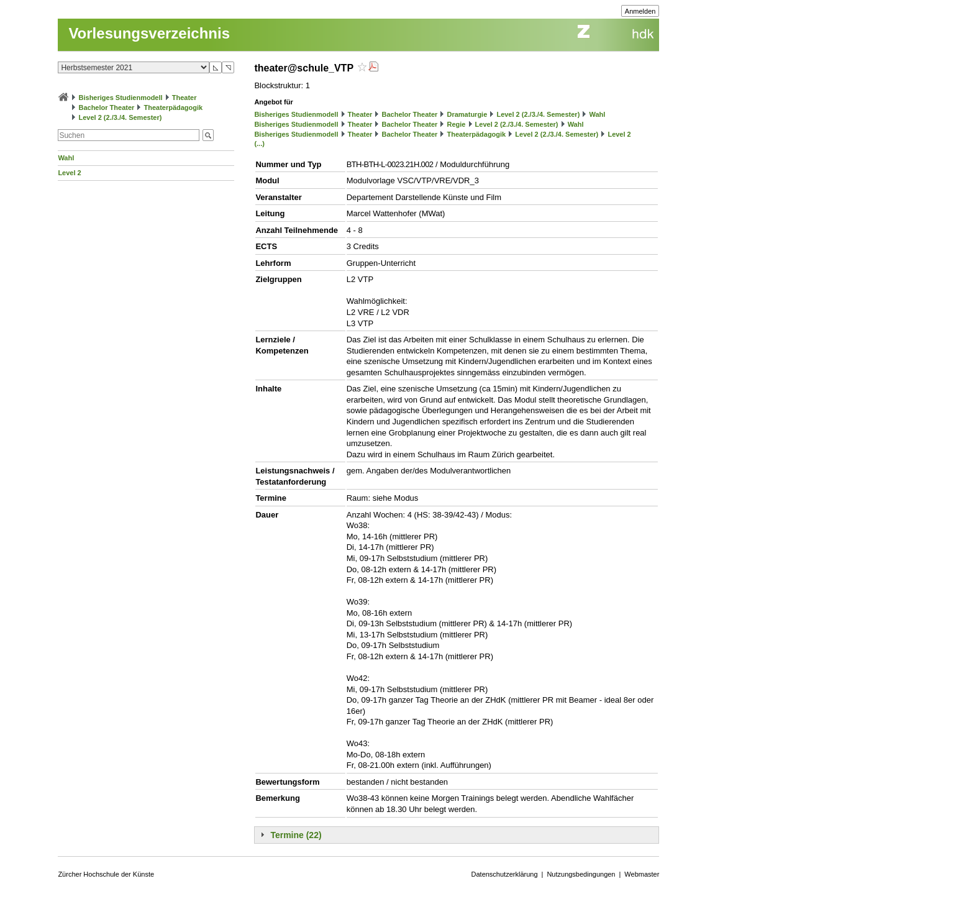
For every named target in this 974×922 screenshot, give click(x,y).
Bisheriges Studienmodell (121, 97)
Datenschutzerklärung (504, 874)
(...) (259, 143)
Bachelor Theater (106, 107)
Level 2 (69, 172)
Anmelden (640, 11)
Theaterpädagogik (173, 107)
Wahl (66, 158)
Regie (456, 124)
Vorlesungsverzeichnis (149, 33)
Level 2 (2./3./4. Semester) (120, 117)
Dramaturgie (467, 114)
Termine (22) (295, 835)
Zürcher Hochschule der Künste (106, 874)
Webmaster (641, 874)
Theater (184, 97)
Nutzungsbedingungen (581, 874)
